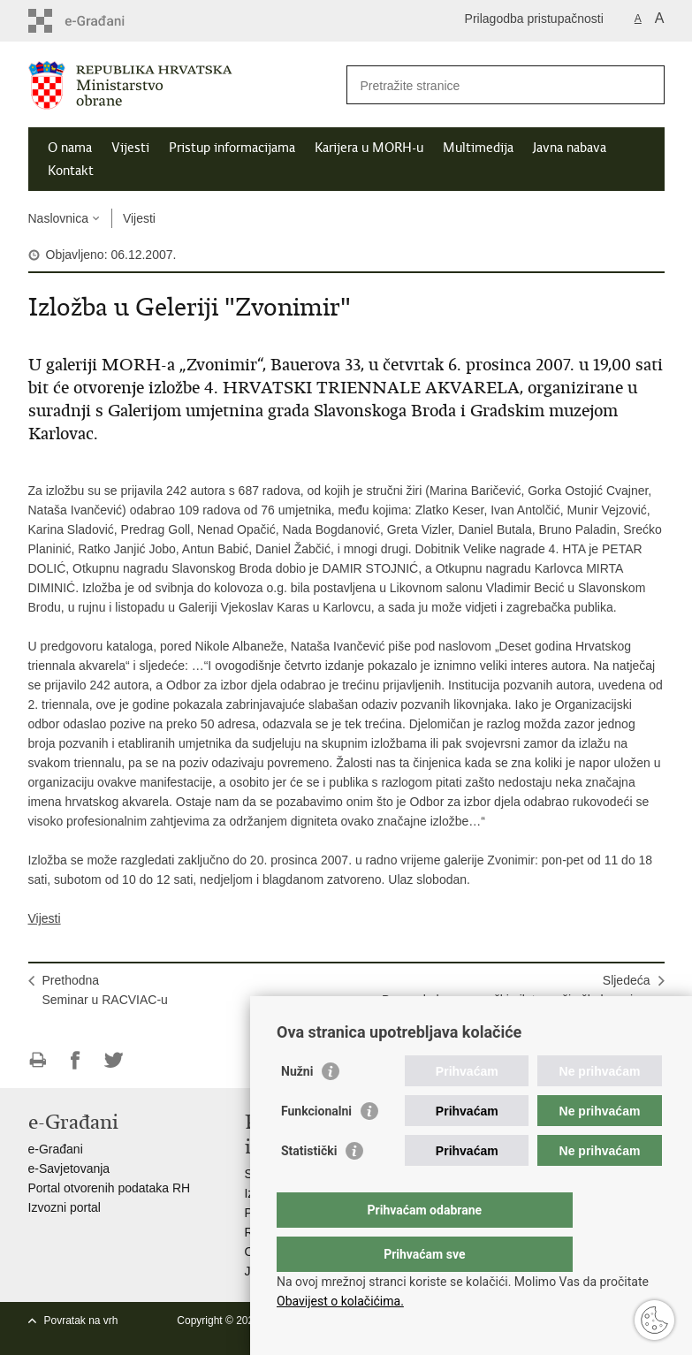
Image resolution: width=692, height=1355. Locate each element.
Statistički (309, 1186)
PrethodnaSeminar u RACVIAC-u (105, 990)
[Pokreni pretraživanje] (644, 85)
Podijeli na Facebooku (75, 1060)
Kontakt (71, 171)
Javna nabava (569, 148)
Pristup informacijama (232, 148)
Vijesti (130, 148)
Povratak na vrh (81, 1320)
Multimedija (478, 148)
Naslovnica (58, 218)
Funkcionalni (316, 1146)
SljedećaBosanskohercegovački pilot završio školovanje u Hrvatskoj (516, 999)
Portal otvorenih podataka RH (109, 1188)
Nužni (297, 1107)
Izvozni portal (64, 1207)
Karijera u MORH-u (369, 148)
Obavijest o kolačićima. (340, 1301)
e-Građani (55, 1149)
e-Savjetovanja (69, 1168)
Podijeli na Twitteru (113, 1060)
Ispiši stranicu (37, 1060)
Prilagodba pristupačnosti (534, 18)
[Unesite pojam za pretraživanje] (486, 85)
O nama (70, 148)
